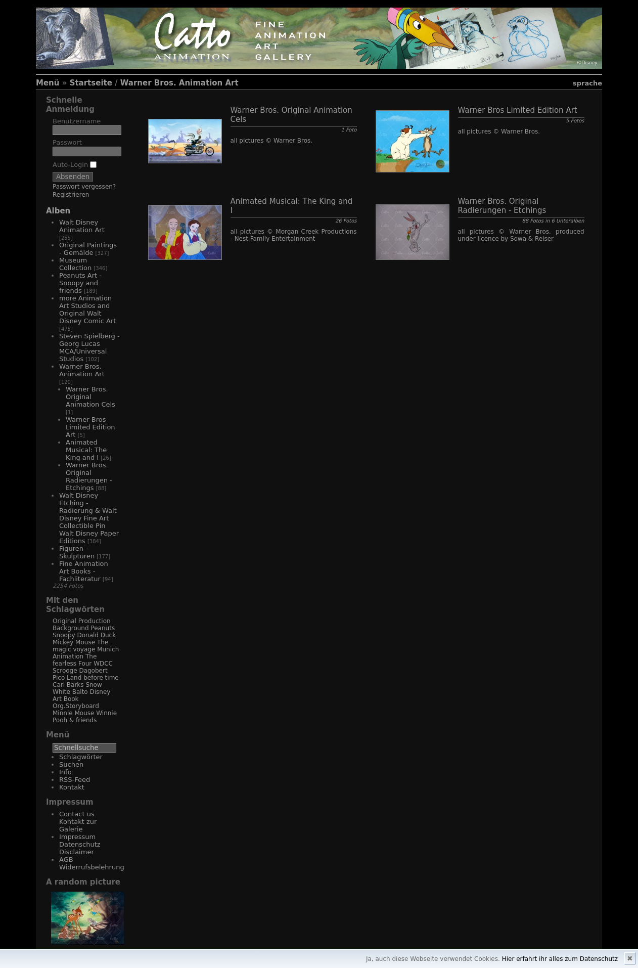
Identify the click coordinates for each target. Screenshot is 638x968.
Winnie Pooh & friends (85, 717)
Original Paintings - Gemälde (88, 248)
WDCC (103, 663)
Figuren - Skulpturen (77, 552)
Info (65, 772)
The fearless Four (75, 660)
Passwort (67, 142)
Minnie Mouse (73, 713)
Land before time (93, 677)
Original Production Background (82, 625)
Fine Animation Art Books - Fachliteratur (83, 571)
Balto (80, 691)
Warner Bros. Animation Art (179, 82)
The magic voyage (80, 646)
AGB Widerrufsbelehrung (91, 863)
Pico (59, 677)
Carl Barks (68, 684)
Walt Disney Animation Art (82, 226)
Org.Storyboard (76, 706)
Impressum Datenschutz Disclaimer (80, 844)
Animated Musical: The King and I (86, 449)
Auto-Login (75, 164)
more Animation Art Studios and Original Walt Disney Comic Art (87, 309)
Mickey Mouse (74, 642)
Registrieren (71, 194)
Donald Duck (96, 635)
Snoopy (64, 635)
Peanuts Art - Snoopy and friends (80, 283)
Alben (58, 210)
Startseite (91, 82)
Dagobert (93, 670)
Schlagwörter (81, 757)
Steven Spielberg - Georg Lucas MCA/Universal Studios (89, 347)
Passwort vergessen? (84, 186)
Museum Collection (75, 264)
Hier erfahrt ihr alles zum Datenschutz (560, 958)
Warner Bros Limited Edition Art (90, 427)
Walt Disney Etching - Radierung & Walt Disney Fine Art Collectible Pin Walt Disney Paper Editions (89, 518)
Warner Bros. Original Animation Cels (90, 396)
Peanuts (102, 628)
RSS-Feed (74, 779)
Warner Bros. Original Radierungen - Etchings (89, 476)
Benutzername (77, 121)
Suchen (71, 764)
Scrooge (65, 670)
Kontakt (71, 787)
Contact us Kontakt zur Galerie (78, 821)
